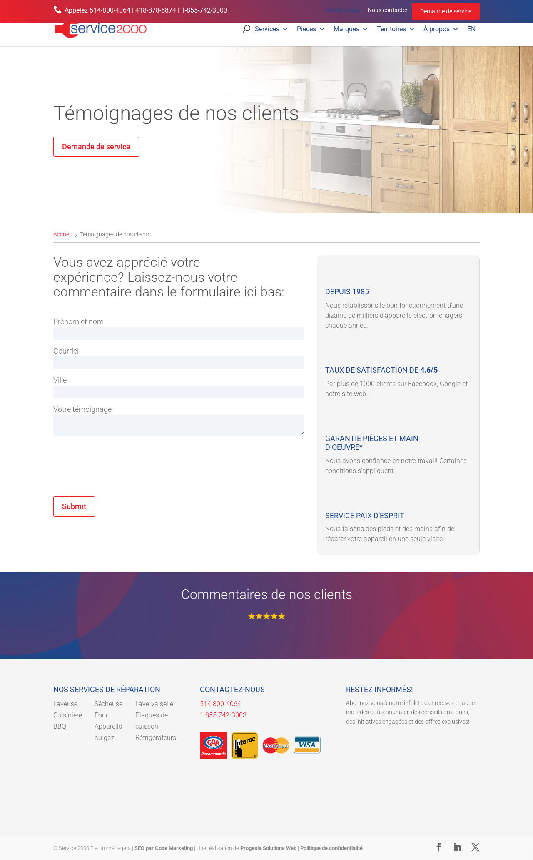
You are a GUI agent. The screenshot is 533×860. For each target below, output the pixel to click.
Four (101, 715)
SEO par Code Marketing (163, 848)
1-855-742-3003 (204, 10)
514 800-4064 (220, 704)
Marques (351, 29)
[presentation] (116, 477)
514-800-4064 (110, 10)
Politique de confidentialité (331, 848)
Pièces (311, 29)
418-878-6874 (155, 10)
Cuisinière (67, 715)
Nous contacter (388, 10)
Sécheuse (108, 704)
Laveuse (65, 704)
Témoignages (342, 10)
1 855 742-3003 (223, 715)
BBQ (59, 726)
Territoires (396, 29)
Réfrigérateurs (155, 738)
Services (272, 29)
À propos (441, 29)
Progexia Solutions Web (268, 848)
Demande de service (445, 11)
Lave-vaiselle (154, 704)
